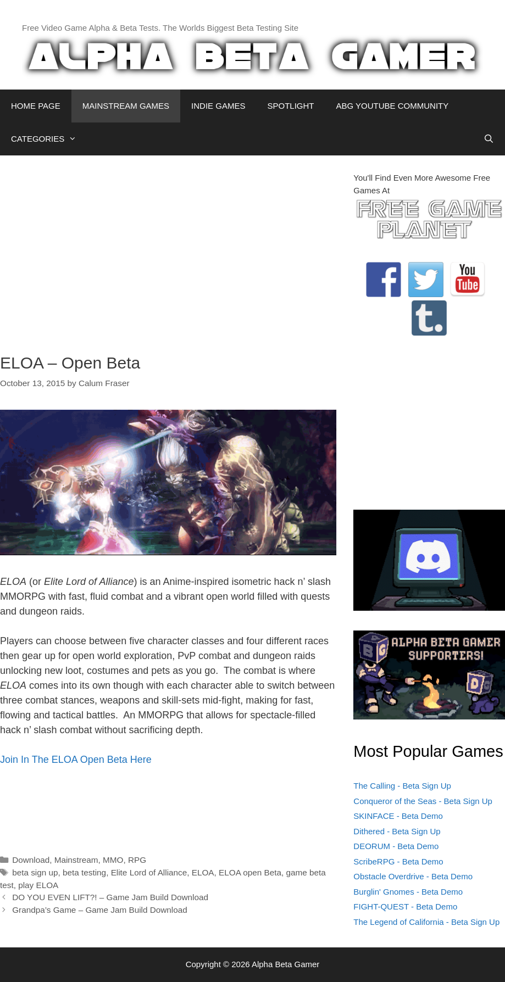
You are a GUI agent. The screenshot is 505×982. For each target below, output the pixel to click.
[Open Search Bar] (489, 138)
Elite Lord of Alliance (149, 872)
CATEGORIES (49, 138)
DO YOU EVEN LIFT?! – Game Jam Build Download (110, 897)
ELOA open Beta (250, 872)
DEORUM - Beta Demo (396, 846)
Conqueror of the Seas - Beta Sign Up (422, 801)
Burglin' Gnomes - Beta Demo (408, 891)
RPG (137, 859)
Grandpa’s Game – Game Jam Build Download (99, 909)
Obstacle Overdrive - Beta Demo (413, 876)
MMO (113, 859)
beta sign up (35, 872)
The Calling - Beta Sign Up (402, 785)
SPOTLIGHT (290, 105)
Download (30, 859)
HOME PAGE (35, 105)
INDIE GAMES (218, 105)
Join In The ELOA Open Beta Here (76, 759)
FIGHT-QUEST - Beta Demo (405, 906)
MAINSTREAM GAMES (125, 105)
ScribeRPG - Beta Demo (398, 861)
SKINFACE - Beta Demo (398, 816)
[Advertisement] (168, 249)
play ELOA (38, 885)
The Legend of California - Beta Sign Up (426, 922)
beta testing (84, 872)
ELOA (203, 872)
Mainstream (76, 859)
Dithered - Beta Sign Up (396, 831)
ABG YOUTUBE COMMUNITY (392, 105)
